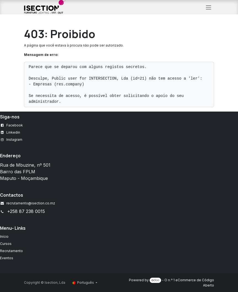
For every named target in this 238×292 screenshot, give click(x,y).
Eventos (6, 258)
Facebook (14, 125)
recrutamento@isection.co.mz (30, 203)
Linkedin (13, 132)
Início (4, 236)
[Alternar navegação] (208, 7)
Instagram (14, 139)
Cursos (6, 244)
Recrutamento (11, 251)
